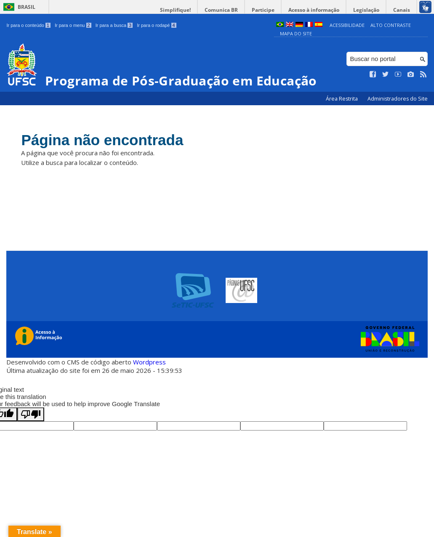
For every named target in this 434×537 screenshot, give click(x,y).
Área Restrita (342, 98)
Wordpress (149, 362)
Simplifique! (175, 9)
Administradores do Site (397, 98)
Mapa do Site (296, 33)
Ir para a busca (114, 25)
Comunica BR (221, 9)
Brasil (26, 7)
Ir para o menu (73, 25)
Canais (401, 9)
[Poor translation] (30, 414)
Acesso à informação (313, 9)
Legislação (366, 9)
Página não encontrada (102, 140)
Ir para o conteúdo (28, 25)
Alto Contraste (390, 25)
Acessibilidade (347, 25)
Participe (263, 9)
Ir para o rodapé (156, 25)
